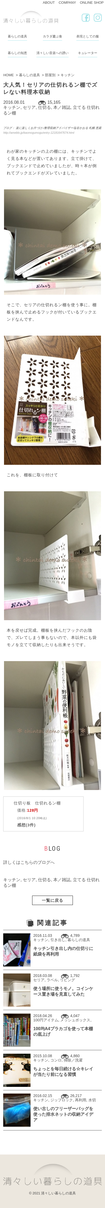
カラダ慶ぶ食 (52, 36)
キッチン (11, 107)
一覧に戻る (52, 900)
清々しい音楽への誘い (52, 53)
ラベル (52, 980)
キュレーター (87, 53)
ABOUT (49, 3)
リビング (67, 980)
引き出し (57, 940)
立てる (79, 107)
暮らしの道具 (17, 36)
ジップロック (61, 1100)
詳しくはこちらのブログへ (29, 862)
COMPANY (67, 3)
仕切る (44, 107)
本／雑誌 (61, 107)
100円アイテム (45, 1020)
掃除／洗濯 (73, 1060)
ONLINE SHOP (92, 3)
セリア (29, 107)
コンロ (56, 1060)
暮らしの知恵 (17, 53)
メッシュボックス (75, 1020)
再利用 (80, 1100)
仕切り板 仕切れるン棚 (37, 803)
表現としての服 (87, 36)
